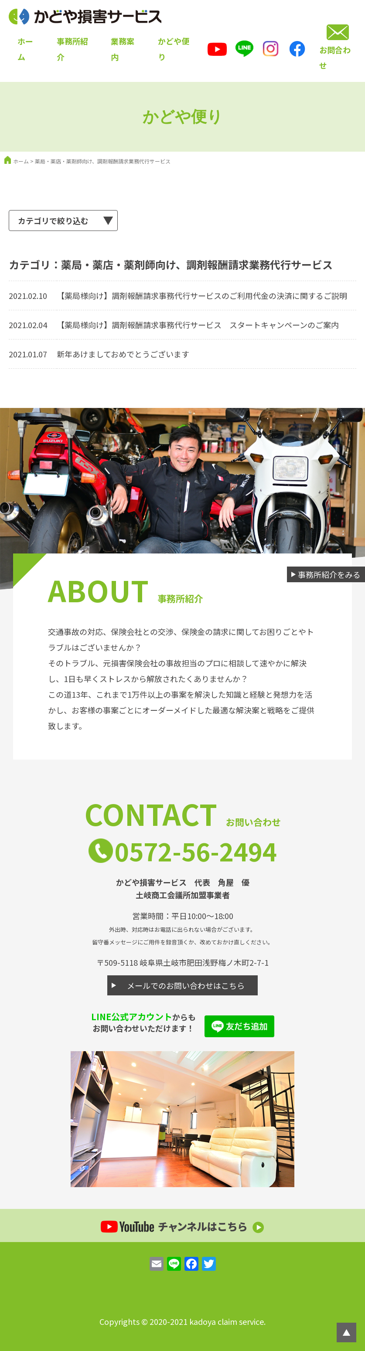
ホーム (21, 161)
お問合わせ (335, 57)
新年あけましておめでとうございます (123, 354)
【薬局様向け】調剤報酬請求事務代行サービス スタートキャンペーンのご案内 (198, 324)
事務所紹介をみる (329, 574)
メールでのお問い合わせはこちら (186, 985)
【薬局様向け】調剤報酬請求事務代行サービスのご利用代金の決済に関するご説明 (202, 295)
